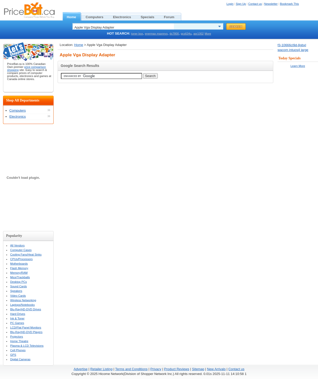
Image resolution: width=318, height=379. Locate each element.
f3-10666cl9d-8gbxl (292, 45)
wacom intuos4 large (293, 50)
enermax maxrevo (156, 33)
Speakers (16, 290)
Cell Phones (18, 350)
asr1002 (198, 33)
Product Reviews (176, 369)
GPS (13, 354)
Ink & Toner (17, 318)
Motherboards (19, 263)
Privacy (156, 369)
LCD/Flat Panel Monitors (25, 327)
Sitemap (198, 369)
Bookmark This (289, 3)
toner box (137, 33)
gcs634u (186, 33)
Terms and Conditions (131, 369)
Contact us (255, 3)
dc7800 (174, 33)
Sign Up (241, 3)
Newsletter (271, 3)
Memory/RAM (19, 272)
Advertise (80, 369)
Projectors (16, 336)
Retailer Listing (101, 369)
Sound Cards (18, 286)
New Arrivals (216, 369)
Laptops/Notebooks (22, 304)
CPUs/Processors (21, 259)
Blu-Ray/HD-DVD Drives (25, 309)
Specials (150, 16)
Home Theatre (19, 341)
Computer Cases (21, 249)
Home (74, 16)
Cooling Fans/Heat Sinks (25, 254)
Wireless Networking (23, 300)
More (208, 33)
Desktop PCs (18, 281)
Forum (172, 16)
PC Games (17, 322)
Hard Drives (17, 313)
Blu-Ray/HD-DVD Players (26, 332)
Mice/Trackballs (20, 277)
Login (230, 3)
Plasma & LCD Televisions (26, 345)
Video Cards (18, 295)
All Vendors (17, 245)
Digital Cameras (20, 359)
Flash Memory (19, 268)
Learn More (297, 65)
